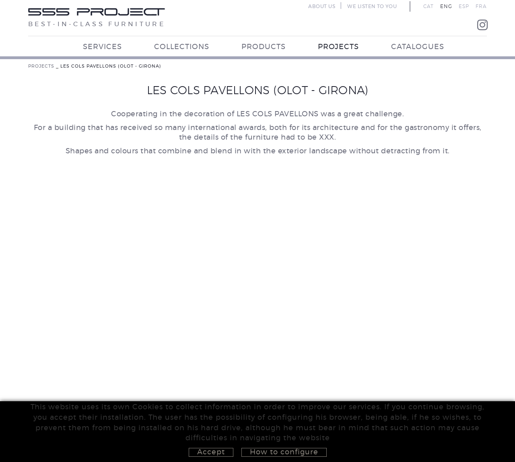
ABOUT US (321, 6)
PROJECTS (41, 66)
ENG (446, 6)
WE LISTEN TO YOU (372, 6)
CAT (428, 6)
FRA (481, 6)
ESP (464, 6)
